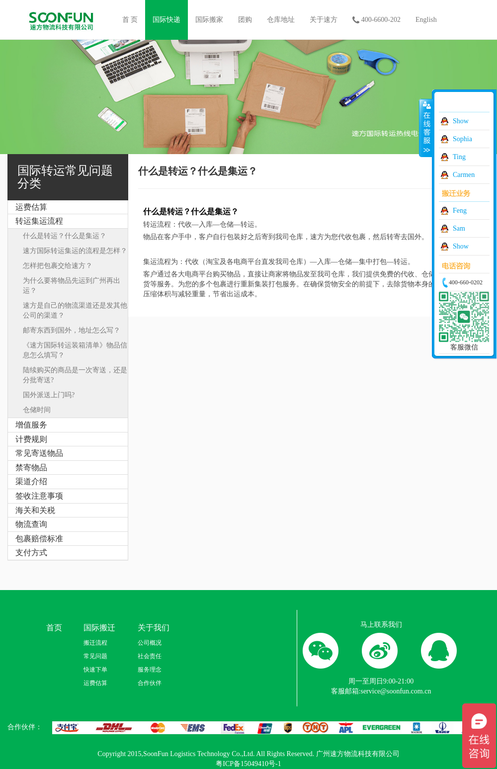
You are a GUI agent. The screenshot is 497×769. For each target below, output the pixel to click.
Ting (459, 157)
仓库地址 (281, 19)
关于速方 (323, 19)
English (426, 19)
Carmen (464, 174)
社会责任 (150, 656)
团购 (245, 19)
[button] (67, 221)
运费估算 (95, 683)
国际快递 (166, 19)
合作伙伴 (150, 683)
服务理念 (150, 669)
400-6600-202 (376, 20)
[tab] (68, 207)
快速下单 (95, 669)
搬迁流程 (95, 642)
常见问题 (95, 656)
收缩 (426, 127)
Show (461, 121)
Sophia (462, 139)
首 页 (130, 19)
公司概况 (150, 642)
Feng (460, 210)
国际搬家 (209, 19)
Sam (459, 228)
